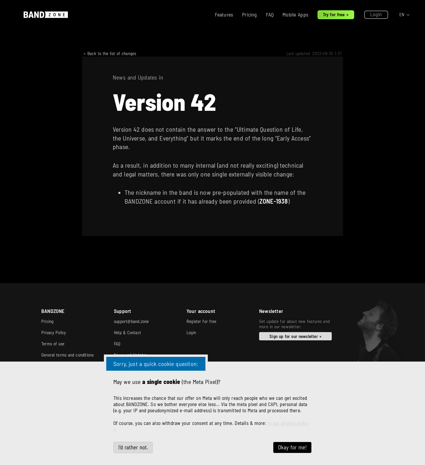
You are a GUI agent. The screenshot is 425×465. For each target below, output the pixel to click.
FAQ (270, 14)
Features (224, 14)
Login (376, 14)
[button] (404, 15)
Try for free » (336, 14)
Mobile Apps (295, 14)
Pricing (249, 14)
